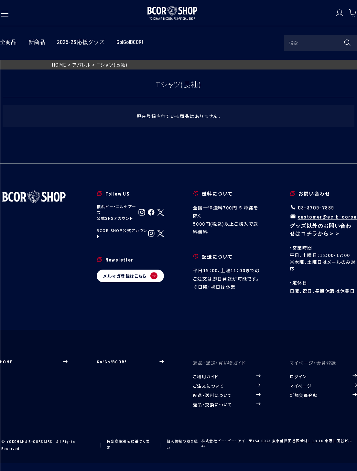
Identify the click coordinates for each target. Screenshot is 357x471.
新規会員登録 (323, 395)
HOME (59, 64)
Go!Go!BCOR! (130, 361)
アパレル (81, 64)
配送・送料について (227, 395)
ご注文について (227, 386)
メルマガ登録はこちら (130, 275)
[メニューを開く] (4, 10)
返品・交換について (227, 404)
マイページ (323, 386)
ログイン (323, 376)
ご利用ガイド (227, 376)
